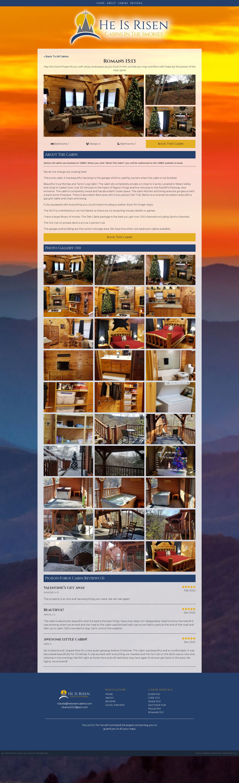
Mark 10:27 (154, 701)
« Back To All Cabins (56, 56)
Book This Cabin (170, 144)
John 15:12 (154, 694)
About (111, 3)
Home (100, 3)
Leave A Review (114, 705)
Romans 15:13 (155, 712)
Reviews (136, 3)
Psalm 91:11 (154, 708)
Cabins (123, 3)
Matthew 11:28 (157, 705)
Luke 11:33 (154, 697)
